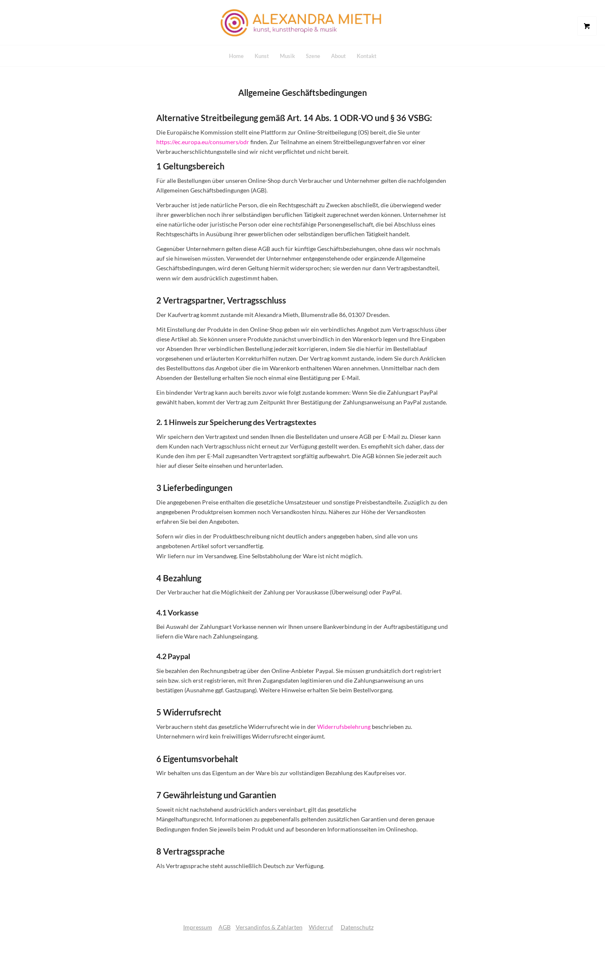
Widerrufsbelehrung (344, 726)
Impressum (197, 927)
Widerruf (321, 927)
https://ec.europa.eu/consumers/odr (202, 141)
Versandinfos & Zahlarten (269, 927)
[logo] (302, 22)
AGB (224, 927)
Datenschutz (357, 927)
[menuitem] (236, 55)
